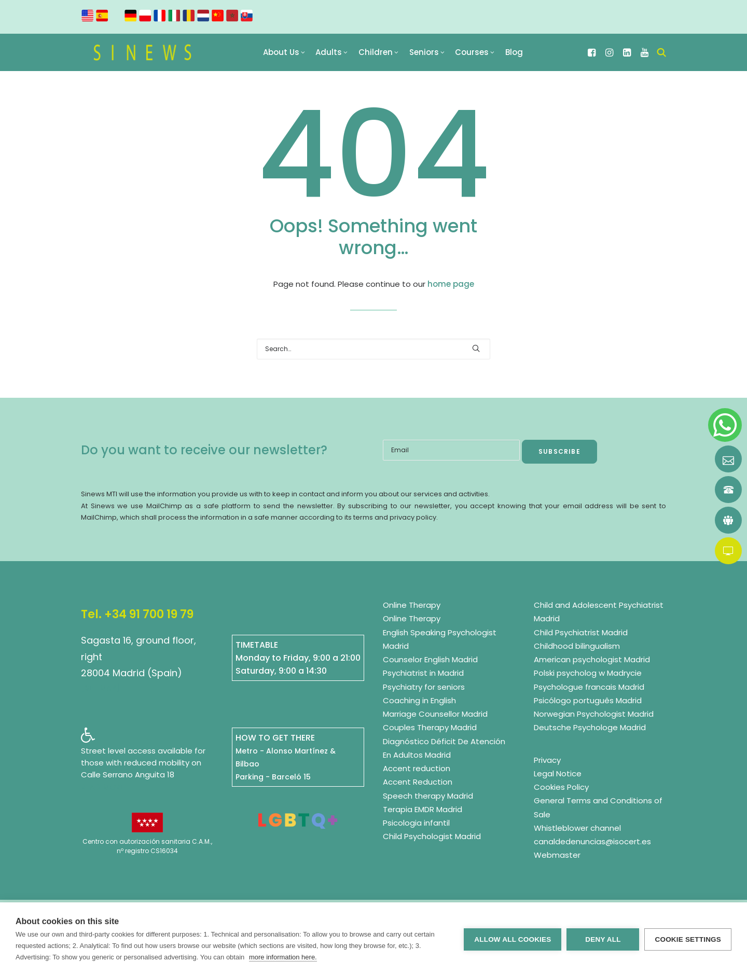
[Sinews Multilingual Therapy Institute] (143, 54)
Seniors (430, 54)
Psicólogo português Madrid (588, 700)
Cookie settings (688, 939)
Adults (335, 54)
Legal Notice (558, 773)
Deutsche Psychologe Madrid (590, 727)
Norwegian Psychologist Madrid (594, 714)
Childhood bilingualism (577, 645)
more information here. (283, 957)
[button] (593, 55)
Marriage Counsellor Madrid (435, 714)
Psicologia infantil (416, 823)
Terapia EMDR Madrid (422, 809)
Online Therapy (411, 605)
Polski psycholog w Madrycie (588, 673)
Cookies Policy (561, 787)
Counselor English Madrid (430, 659)
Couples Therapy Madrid (430, 727)
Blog (517, 54)
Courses (478, 54)
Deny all (602, 939)
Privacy (547, 760)
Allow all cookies (512, 939)
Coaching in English (419, 700)
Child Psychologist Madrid (432, 836)
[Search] (373, 349)
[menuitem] (287, 55)
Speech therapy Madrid (428, 795)
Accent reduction (416, 768)
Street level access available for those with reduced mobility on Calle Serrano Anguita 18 (143, 762)
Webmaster (557, 855)
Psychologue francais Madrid (589, 686)
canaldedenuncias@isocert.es (592, 841)
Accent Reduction (417, 782)
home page (450, 283)
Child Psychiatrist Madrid (581, 632)
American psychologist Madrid (592, 659)
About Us (287, 54)
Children (382, 54)
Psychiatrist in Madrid (423, 673)
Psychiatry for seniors (424, 686)
